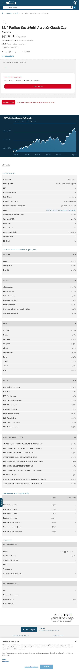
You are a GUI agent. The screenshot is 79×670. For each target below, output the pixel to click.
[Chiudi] (75, 641)
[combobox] (39, 7)
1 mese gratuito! (38, 86)
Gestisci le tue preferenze (31, 667)
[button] (1, 502)
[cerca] (33, 7)
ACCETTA (46, 667)
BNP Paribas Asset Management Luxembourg (61, 210)
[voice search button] (70, 7)
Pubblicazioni (59, 636)
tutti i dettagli (8, 56)
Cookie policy (5, 661)
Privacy (4, 659)
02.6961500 (29, 629)
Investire (9, 13)
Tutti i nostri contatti (20, 636)
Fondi (17, 13)
